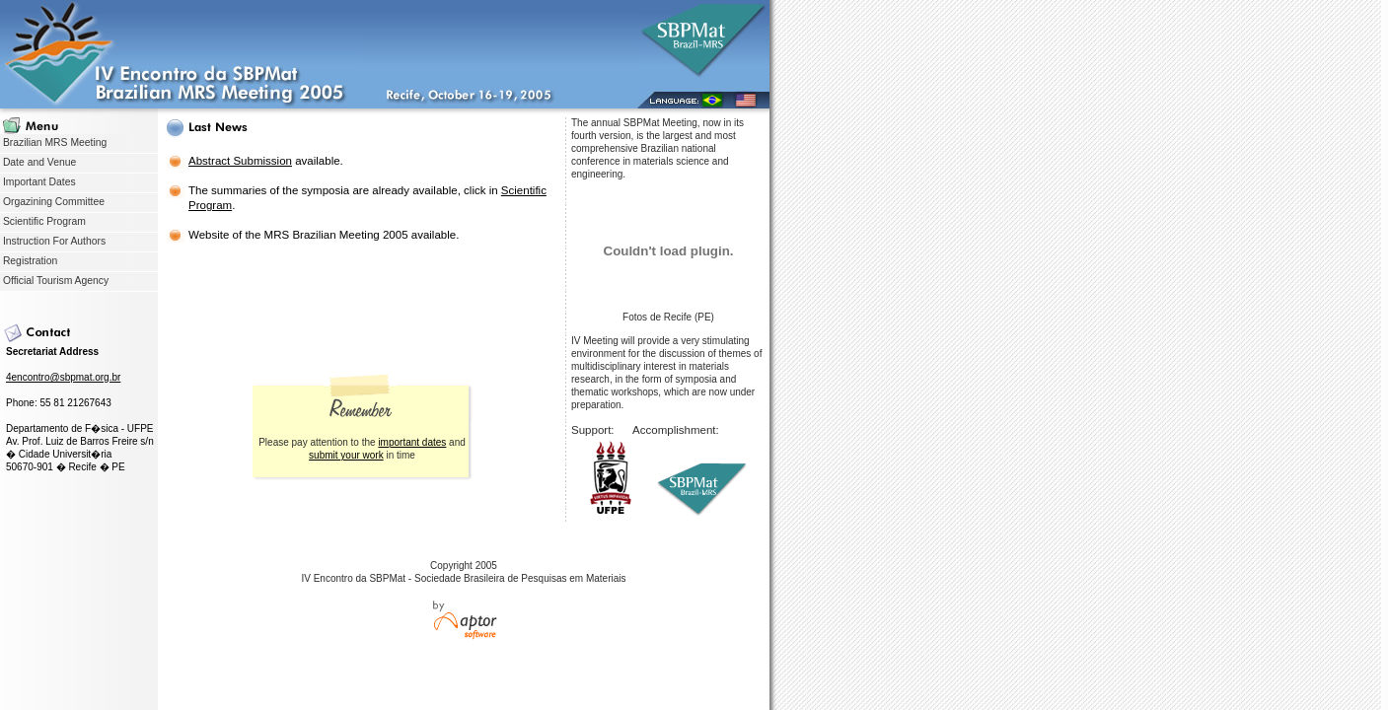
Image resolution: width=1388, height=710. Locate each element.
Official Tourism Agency (54, 280)
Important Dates (38, 182)
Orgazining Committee (52, 201)
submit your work (346, 455)
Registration (28, 260)
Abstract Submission (240, 161)
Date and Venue (38, 162)
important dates (412, 442)
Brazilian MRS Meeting (53, 142)
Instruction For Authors (53, 241)
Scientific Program (43, 221)
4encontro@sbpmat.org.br (63, 377)
